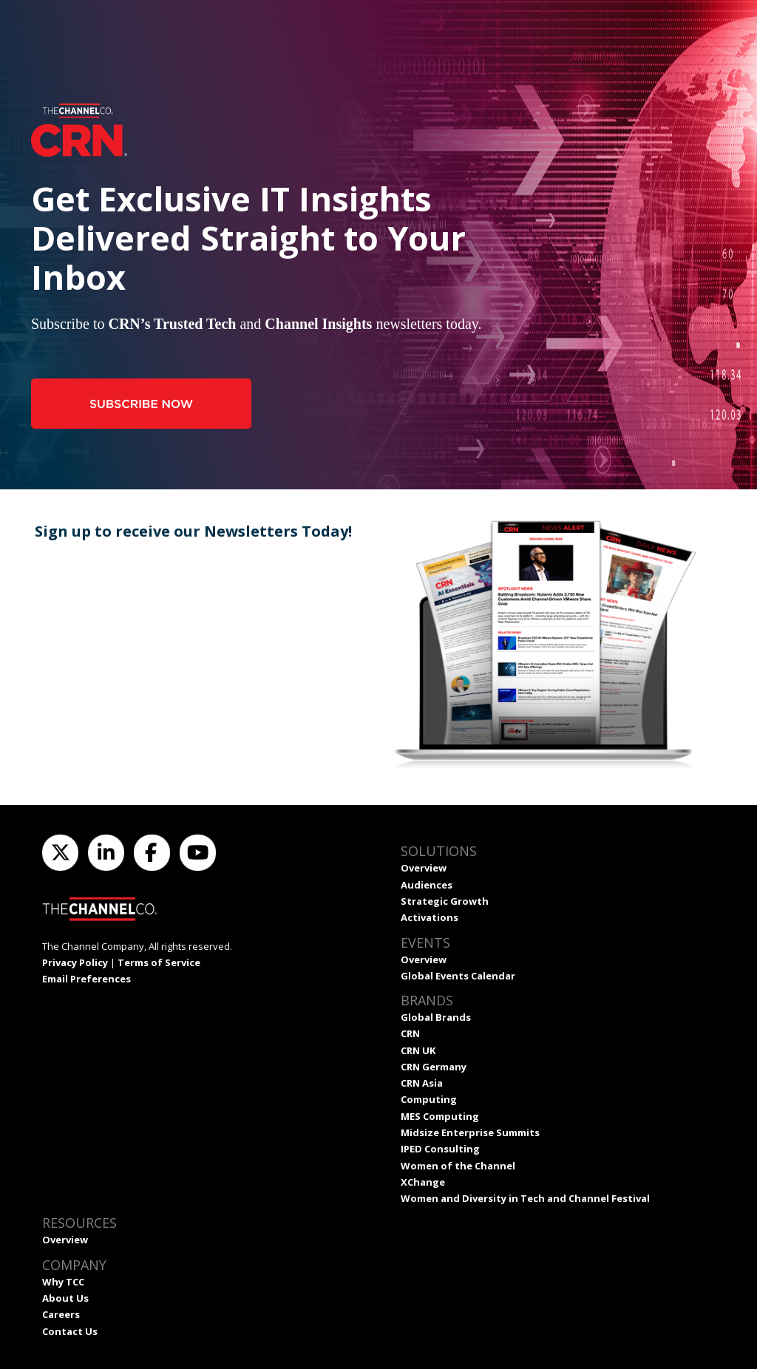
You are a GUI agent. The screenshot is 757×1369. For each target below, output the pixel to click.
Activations (429, 917)
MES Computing (440, 1116)
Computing (429, 1099)
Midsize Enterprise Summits (470, 1132)
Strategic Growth (445, 901)
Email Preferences (86, 978)
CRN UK (418, 1050)
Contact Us (70, 1331)
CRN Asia (422, 1083)
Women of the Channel (458, 1165)
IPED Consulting (440, 1148)
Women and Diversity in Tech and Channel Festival (525, 1198)
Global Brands (436, 1017)
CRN (410, 1033)
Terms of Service (159, 962)
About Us (65, 1298)
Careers (61, 1314)
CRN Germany (433, 1066)
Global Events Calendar (458, 975)
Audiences (426, 884)
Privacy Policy (75, 962)
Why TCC (63, 1281)
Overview (424, 867)
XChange (423, 1182)
